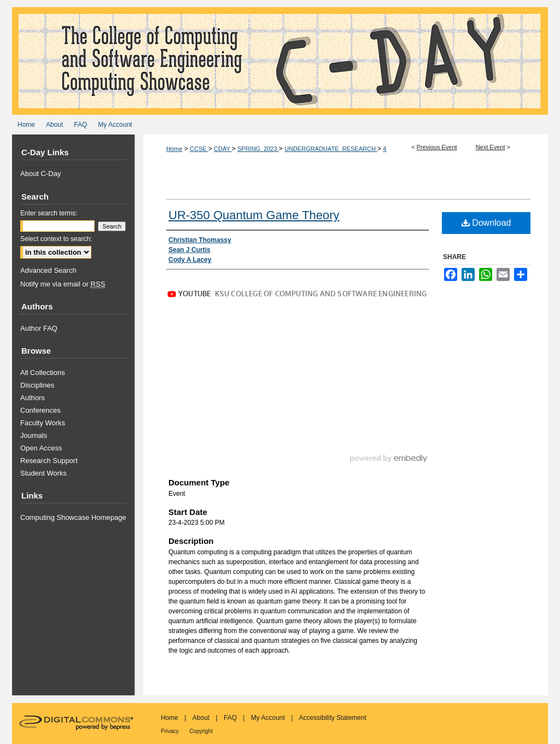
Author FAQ (38, 328)
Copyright (201, 731)
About (200, 718)
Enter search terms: (49, 213)
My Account (268, 718)
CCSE (199, 148)
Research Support (49, 460)
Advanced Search (48, 270)
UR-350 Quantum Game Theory (254, 215)
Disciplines (37, 385)
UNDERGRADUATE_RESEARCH (330, 148)
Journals (33, 435)
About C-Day (40, 173)
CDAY (223, 148)
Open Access (41, 448)
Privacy (170, 731)
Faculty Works (42, 423)
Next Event (490, 147)
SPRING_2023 (258, 148)
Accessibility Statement (332, 718)
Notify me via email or (62, 284)
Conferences (40, 410)
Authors (32, 398)
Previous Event (437, 147)
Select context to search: (56, 239)
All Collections (42, 372)
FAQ (230, 718)
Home (174, 148)
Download (486, 222)
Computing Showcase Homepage (73, 517)
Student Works (43, 473)
